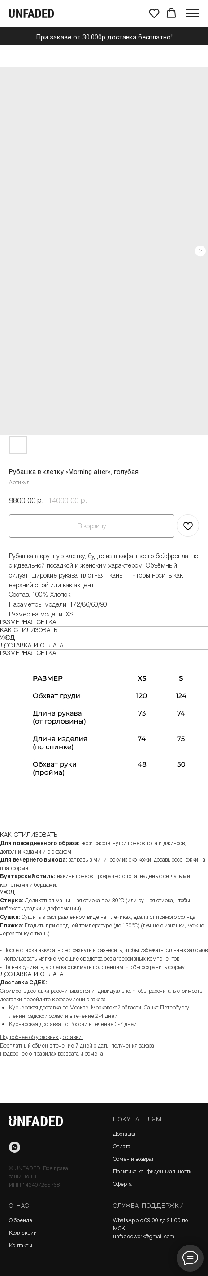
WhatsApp (126, 1220)
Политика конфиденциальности (152, 1171)
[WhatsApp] (14, 1147)
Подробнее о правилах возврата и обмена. (52, 1053)
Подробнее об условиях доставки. (41, 1037)
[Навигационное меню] (192, 13)
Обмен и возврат (133, 1158)
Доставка (124, 1133)
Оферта (122, 1184)
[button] (154, 13)
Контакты (20, 1245)
